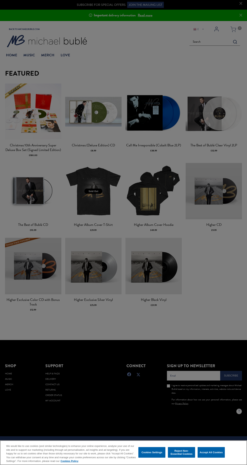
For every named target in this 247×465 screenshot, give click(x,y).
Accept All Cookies (211, 452)
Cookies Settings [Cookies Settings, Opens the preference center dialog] (151, 452)
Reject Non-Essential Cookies (181, 453)
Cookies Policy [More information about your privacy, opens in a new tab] (69, 461)
